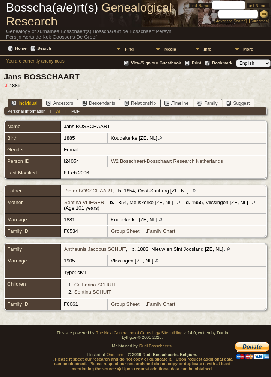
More (248, 49)
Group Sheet (125, 231)
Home (21, 48)
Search (44, 48)
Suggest (238, 103)
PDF (75, 111)
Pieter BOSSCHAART (88, 191)
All (58, 111)
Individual (24, 103)
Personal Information (27, 111)
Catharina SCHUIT (95, 285)
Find (129, 49)
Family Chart (161, 231)
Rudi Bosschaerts (155, 346)
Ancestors (59, 103)
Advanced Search (230, 21)
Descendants (98, 103)
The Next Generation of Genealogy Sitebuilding (139, 333)
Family (207, 103)
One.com (115, 354)
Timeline (176, 103)
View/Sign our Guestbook (156, 63)
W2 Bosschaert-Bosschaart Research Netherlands (167, 161)
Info (207, 49)
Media (170, 49)
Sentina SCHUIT (92, 292)
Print (196, 63)
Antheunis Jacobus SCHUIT (95, 249)
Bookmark (222, 63)
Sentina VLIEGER (84, 202)
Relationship (140, 103)
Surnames (259, 21)
